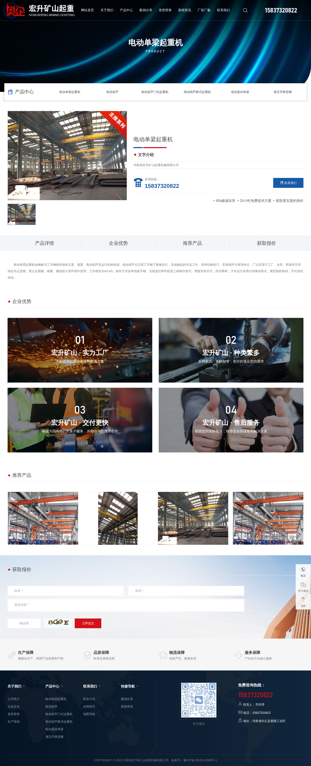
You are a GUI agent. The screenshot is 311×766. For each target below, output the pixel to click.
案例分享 (127, 699)
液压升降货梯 (283, 92)
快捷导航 (130, 686)
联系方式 (89, 699)
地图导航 (89, 714)
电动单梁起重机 (69, 92)
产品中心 (54, 686)
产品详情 (44, 243)
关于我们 (17, 686)
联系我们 (288, 183)
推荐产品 (192, 243)
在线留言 (89, 706)
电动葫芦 (112, 92)
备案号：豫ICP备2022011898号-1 (194, 760)
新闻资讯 (127, 706)
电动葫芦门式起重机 (154, 92)
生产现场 (14, 721)
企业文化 (14, 706)
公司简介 (14, 699)
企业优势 (118, 243)
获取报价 (266, 243)
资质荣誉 (14, 714)
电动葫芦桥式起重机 (197, 92)
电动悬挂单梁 (240, 92)
